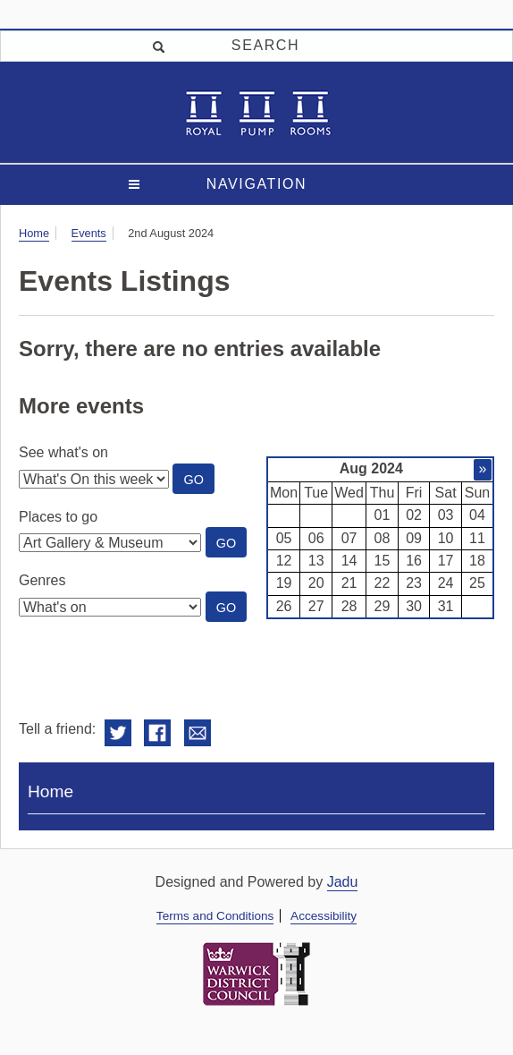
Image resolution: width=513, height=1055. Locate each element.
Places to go (58, 516)
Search (265, 45)
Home (34, 233)
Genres (42, 580)
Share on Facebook (157, 733)
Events (88, 233)
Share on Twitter (118, 733)
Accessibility (323, 916)
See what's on (63, 452)
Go (198, 483)
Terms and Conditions (214, 916)
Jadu (342, 881)
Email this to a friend (197, 733)
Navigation (256, 183)
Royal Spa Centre (257, 112)
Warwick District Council (256, 974)
